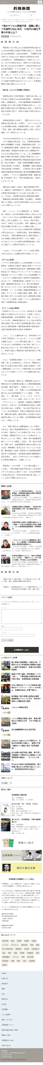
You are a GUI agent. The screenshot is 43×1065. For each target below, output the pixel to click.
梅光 (12, 944)
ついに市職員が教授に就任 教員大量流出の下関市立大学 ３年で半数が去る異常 (26, 723)
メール (3, 635)
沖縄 (12, 964)
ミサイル (16, 960)
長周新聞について (8, 1027)
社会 (3, 997)
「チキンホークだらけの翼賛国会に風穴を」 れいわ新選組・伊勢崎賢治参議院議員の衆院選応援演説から (26, 542)
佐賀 (37, 956)
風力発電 (30, 960)
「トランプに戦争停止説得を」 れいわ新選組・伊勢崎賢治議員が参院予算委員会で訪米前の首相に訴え (26, 493)
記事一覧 (5, 981)
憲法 (9, 956)
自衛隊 (26, 944)
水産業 (22, 956)
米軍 (22, 960)
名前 (3, 629)
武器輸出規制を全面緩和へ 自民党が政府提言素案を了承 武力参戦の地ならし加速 (26, 509)
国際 (3, 991)
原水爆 (26, 952)
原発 (31, 948)
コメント (4, 608)
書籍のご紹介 (6, 1038)
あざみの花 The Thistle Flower (25, 807)
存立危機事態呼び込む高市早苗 (23, 732)
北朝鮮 (34, 944)
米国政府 (30, 956)
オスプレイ (15, 948)
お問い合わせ (6, 1048)
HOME (4, 976)
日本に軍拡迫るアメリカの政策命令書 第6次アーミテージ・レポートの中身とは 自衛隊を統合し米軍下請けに (26, 690)
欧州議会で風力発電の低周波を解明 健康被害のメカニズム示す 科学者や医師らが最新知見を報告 (26, 701)
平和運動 (5, 1012)
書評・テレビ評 (7, 1022)
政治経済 (5, 986)
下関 (24, 964)
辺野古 (4, 968)
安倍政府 (5, 964)
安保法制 (5, 944)
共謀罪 (19, 944)
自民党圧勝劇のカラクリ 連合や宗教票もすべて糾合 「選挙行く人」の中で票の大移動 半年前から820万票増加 (26, 558)
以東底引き (35, 952)
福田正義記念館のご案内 (10, 1033)
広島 (3, 956)
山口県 (4, 1007)
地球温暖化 (6, 960)
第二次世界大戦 (7, 952)
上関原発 (32, 964)
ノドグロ (5, 948)
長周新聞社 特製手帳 (19, 798)
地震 (15, 956)
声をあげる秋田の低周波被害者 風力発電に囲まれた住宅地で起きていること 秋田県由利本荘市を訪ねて (26, 769)
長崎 (18, 964)
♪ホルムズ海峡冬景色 (19, 710)
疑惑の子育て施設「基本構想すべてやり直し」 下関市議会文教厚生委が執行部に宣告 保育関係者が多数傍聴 (26, 679)
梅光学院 (24, 948)
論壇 (37, 948)
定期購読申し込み (21, 653)
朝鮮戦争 (19, 952)
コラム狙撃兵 (6, 1017)
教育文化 (5, 1002)
